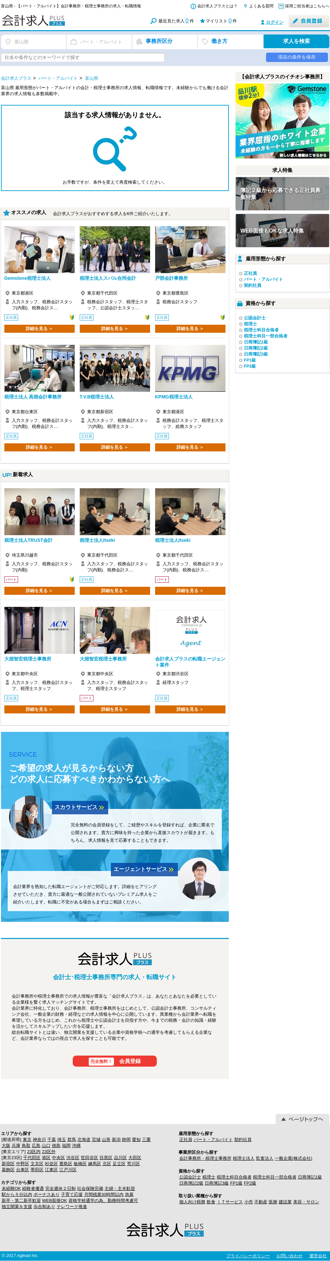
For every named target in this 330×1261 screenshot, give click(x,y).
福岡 (66, 1145)
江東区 (51, 1169)
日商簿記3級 (256, 354)
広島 (36, 1145)
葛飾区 (8, 1169)
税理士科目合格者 (261, 329)
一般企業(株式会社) (294, 1158)
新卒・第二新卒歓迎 (21, 1200)
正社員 (250, 273)
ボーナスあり (47, 1194)
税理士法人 (244, 1158)
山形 (106, 1139)
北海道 (83, 1139)
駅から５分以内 (17, 1194)
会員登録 (115, 1062)
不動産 (260, 1201)
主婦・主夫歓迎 (120, 1188)
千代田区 (32, 1157)
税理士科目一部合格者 (265, 335)
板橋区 (80, 1163)
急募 (129, 1194)
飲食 (211, 1201)
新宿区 (8, 1163)
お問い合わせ (289, 1255)
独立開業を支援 (17, 1206)
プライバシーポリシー (248, 1255)
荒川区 (133, 1163)
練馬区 (94, 1163)
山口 (46, 1145)
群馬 (71, 1139)
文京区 (37, 1163)
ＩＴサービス (230, 1201)
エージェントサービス (144, 870)
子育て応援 (72, 1194)
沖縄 (76, 1145)
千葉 (51, 1139)
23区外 (48, 1151)
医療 (273, 1201)
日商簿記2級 (256, 348)
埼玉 (61, 1139)
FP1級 (250, 360)
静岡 (126, 1139)
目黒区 (106, 1157)
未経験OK (11, 1188)
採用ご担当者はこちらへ (307, 6)
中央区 (58, 1157)
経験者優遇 (33, 1188)
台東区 (22, 1169)
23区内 (34, 1151)
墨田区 (37, 1169)
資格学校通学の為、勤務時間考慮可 (103, 1200)
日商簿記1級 (256, 341)
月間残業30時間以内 (104, 1194)
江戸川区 (68, 1169)
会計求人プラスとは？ (217, 6)
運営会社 (318, 1255)
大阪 (6, 1145)
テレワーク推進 (72, 1206)
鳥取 (26, 1145)
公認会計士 (255, 317)
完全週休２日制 (60, 1188)
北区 (107, 1163)
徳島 (56, 1145)
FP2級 (250, 366)
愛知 (136, 1139)
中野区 (22, 1163)
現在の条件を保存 (297, 57)
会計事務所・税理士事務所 (205, 1158)
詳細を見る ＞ (39, 328)
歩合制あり (44, 1206)
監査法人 (264, 1158)
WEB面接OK (54, 1200)
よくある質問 (261, 6)
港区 (46, 1157)
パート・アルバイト (263, 279)
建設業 (285, 1201)
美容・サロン (306, 1201)
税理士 (250, 323)
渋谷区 (72, 1157)
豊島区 (65, 1163)
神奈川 (39, 1139)
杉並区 (51, 1163)
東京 (27, 1139)
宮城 (96, 1139)
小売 (248, 1201)
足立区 (119, 1163)
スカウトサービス (80, 808)
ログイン (274, 22)
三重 (146, 1139)
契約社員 (252, 285)
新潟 (116, 1139)
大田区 (134, 1157)
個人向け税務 (192, 1201)
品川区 (120, 1157)
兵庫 (16, 1145)
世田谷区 (89, 1157)
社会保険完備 (90, 1188)
